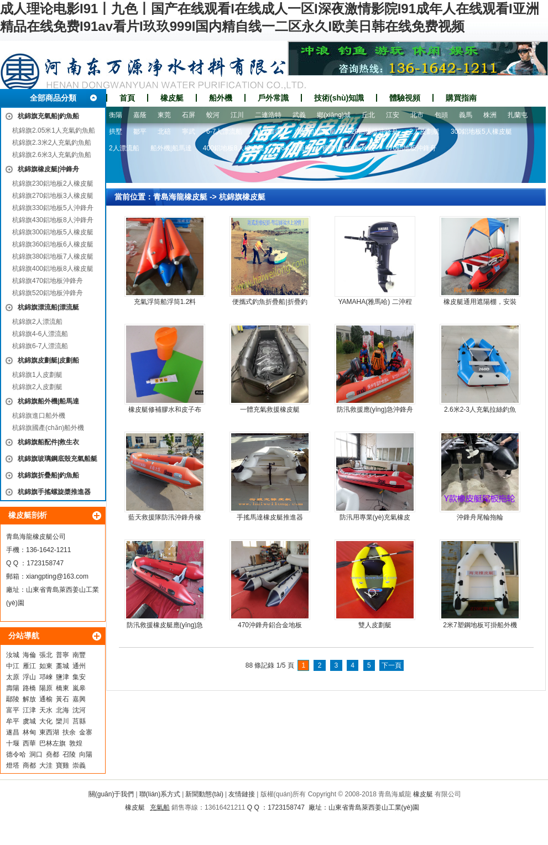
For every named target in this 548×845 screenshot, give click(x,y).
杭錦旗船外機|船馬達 (48, 401)
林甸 (29, 732)
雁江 (29, 666)
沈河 (79, 710)
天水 (46, 710)
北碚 (164, 131)
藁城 (62, 666)
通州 (79, 666)
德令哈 (16, 754)
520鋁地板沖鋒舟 (372, 131)
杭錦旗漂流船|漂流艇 (48, 307)
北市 (417, 115)
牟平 (12, 721)
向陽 (85, 754)
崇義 (79, 765)
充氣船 (160, 807)
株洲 (490, 115)
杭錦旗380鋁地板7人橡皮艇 (52, 256)
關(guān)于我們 (111, 794)
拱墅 (115, 131)
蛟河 (213, 115)
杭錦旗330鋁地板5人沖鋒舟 (52, 208)
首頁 (127, 97)
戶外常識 (273, 97)
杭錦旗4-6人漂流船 (40, 334)
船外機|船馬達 (171, 148)
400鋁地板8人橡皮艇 (233, 148)
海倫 (29, 655)
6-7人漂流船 (224, 131)
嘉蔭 (140, 115)
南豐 (79, 655)
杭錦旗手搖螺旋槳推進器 (54, 492)
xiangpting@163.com (57, 576)
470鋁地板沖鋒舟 (410, 148)
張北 (46, 655)
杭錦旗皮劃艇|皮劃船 (48, 360)
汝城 (12, 655)
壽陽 (12, 688)
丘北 (368, 115)
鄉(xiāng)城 (334, 115)
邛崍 (46, 677)
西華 (29, 743)
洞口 (36, 754)
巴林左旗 (52, 743)
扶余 (69, 732)
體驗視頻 (404, 97)
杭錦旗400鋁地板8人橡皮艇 (52, 268)
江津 (29, 710)
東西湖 (49, 732)
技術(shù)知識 (339, 97)
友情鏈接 (241, 794)
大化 (46, 721)
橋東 (62, 688)
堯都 (52, 754)
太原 (12, 677)
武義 (299, 115)
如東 (46, 666)
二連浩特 (268, 115)
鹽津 (62, 677)
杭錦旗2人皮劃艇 (37, 387)
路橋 (29, 688)
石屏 (188, 115)
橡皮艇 (172, 97)
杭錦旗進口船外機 (38, 415)
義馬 (465, 115)
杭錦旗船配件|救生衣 (48, 442)
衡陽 (115, 115)
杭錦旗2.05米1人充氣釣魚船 (53, 130)
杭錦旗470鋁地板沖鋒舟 (47, 281)
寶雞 (62, 765)
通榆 (46, 699)
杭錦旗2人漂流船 (37, 322)
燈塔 (12, 765)
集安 (79, 677)
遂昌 (12, 732)
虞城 (29, 721)
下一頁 (391, 665)
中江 (12, 666)
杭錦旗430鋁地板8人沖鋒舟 (52, 220)
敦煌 (75, 743)
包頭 (441, 115)
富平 (12, 710)
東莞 (164, 115)
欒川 (62, 721)
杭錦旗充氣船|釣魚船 (48, 116)
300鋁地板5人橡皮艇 (481, 131)
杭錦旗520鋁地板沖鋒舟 (47, 293)
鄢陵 (12, 699)
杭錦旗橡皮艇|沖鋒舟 (48, 169)
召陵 (69, 754)
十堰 (12, 743)
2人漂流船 (124, 148)
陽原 (46, 688)
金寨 (85, 732)
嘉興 (79, 699)
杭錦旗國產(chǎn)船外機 (48, 428)
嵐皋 (79, 688)
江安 (392, 115)
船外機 (220, 97)
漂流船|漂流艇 (315, 131)
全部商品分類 (53, 97)
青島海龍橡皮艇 (180, 196)
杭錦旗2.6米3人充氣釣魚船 (51, 155)
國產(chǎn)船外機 (348, 148)
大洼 (46, 765)
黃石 (62, 699)
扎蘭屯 (518, 115)
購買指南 (461, 97)
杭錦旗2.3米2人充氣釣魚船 (51, 142)
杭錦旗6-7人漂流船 (40, 346)
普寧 (62, 655)
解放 (29, 699)
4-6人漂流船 (293, 148)
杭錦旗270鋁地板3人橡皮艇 (52, 196)
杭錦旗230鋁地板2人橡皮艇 (52, 183)
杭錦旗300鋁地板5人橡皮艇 (52, 232)
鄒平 (140, 131)
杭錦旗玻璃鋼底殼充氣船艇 (57, 459)
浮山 (29, 677)
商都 (29, 765)
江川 (237, 115)
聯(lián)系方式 (160, 794)
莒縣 (79, 721)
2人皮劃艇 (424, 131)
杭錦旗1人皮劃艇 (37, 375)
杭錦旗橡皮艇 (242, 196)
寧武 (188, 131)
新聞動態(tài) (204, 794)
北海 (62, 710)
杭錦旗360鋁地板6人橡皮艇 (52, 244)
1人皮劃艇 (268, 131)
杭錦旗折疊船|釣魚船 (48, 475)
